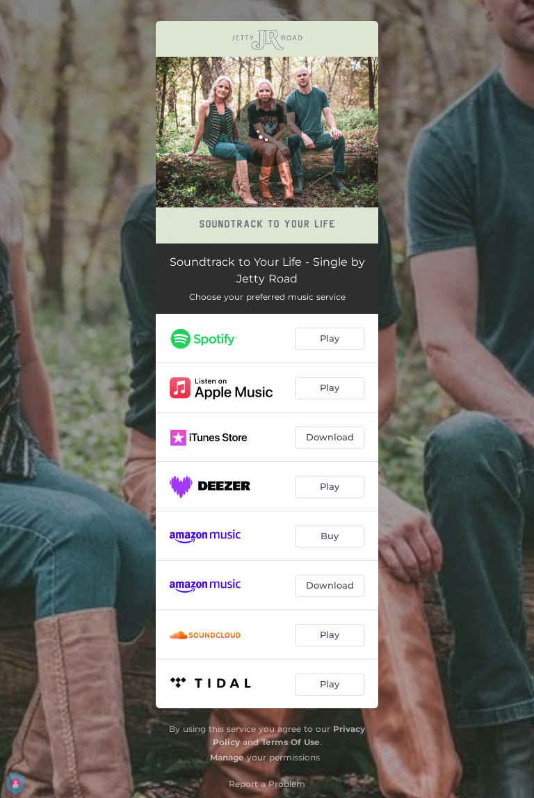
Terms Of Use (290, 742)
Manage (227, 757)
